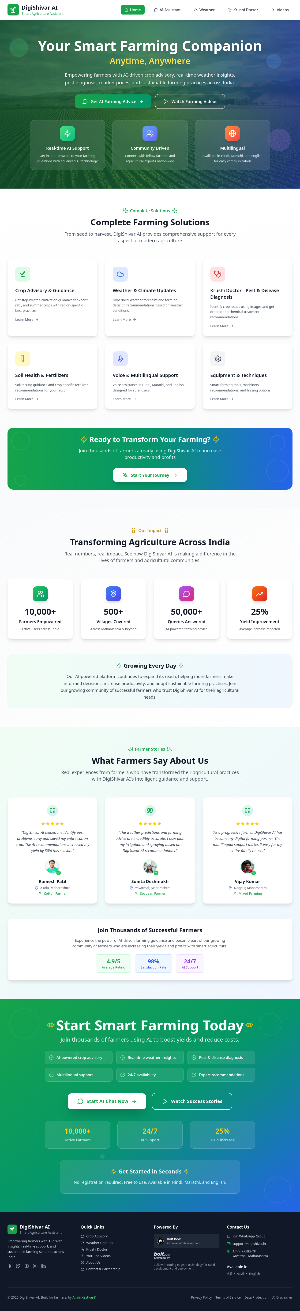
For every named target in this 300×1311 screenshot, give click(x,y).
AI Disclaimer (282, 1297)
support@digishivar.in (249, 1243)
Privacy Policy (201, 1297)
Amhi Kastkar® (84, 1297)
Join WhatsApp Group (249, 1236)
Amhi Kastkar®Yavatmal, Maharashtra (250, 1253)
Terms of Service (228, 1297)
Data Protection (256, 1297)
